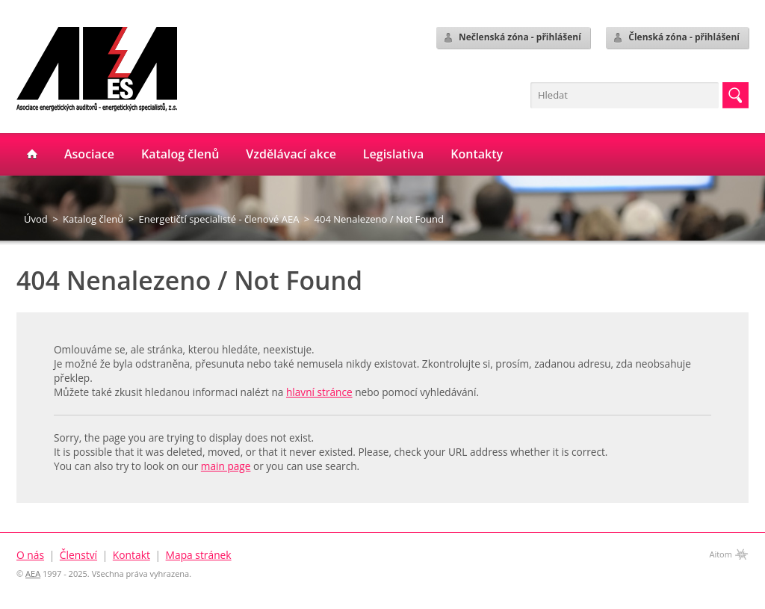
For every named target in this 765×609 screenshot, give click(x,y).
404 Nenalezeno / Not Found (379, 219)
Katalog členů (93, 219)
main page (226, 466)
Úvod (36, 219)
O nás (30, 555)
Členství (78, 555)
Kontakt (131, 555)
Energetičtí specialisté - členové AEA (219, 219)
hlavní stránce (319, 392)
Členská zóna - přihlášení (676, 37)
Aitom (720, 554)
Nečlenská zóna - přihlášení (511, 37)
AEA (32, 573)
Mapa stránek (199, 555)
